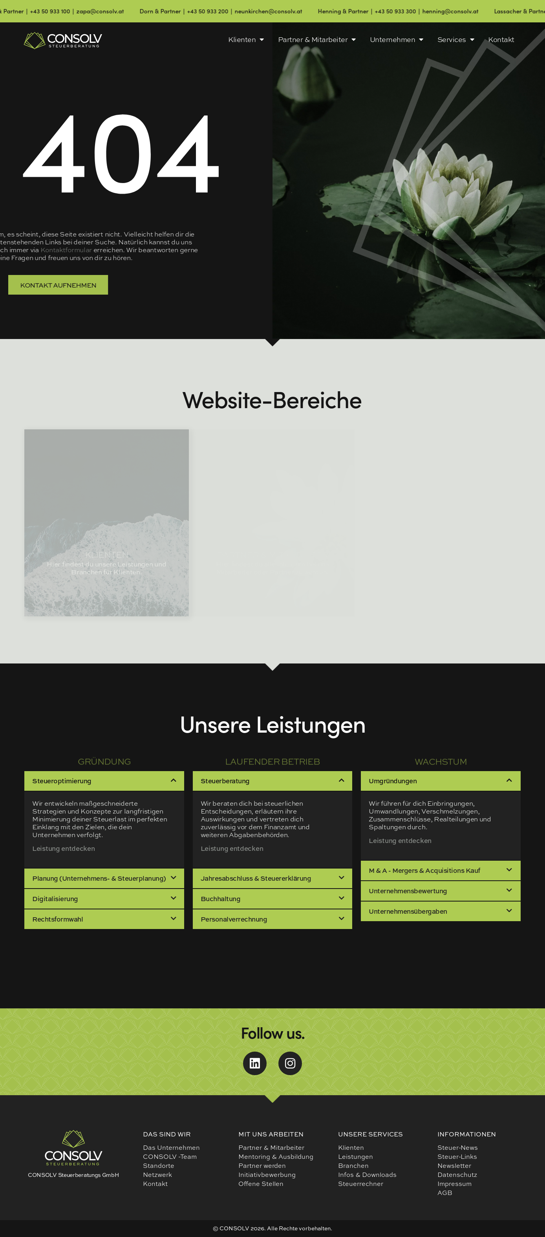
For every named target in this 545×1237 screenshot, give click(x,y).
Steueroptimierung (61, 780)
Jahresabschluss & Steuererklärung (256, 878)
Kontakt (501, 39)
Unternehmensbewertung (408, 890)
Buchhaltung (221, 898)
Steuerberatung (225, 780)
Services (455, 39)
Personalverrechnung (234, 919)
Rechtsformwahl (57, 919)
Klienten (246, 39)
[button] (104, 781)
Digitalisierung (55, 898)
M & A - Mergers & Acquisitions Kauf (424, 870)
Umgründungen (393, 780)
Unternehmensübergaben (408, 911)
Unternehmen (396, 39)
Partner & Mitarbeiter (317, 39)
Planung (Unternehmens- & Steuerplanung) (99, 878)
